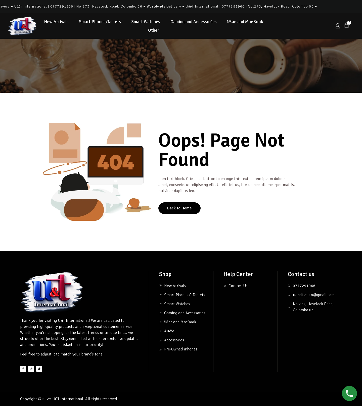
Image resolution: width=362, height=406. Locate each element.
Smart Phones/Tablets (100, 21)
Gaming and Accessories (193, 21)
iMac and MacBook (245, 21)
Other (153, 30)
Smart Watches (145, 21)
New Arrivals (56, 21)
